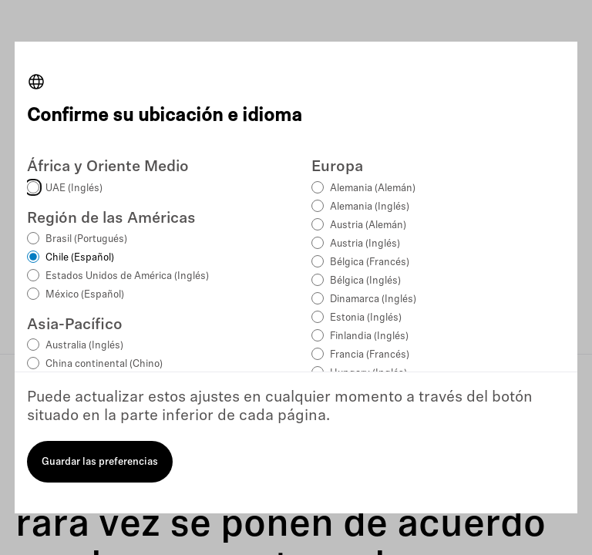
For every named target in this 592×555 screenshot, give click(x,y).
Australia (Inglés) (84, 346)
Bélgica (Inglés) (365, 281)
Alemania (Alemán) (372, 188)
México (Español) (84, 295)
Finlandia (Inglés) (369, 336)
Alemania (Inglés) (369, 207)
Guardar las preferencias (100, 462)
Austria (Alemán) (368, 225)
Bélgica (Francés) (369, 262)
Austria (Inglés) (365, 244)
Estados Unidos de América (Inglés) (127, 276)
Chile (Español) (79, 258)
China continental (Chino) (104, 364)
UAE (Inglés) (74, 188)
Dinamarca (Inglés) (373, 299)
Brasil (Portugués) (86, 239)
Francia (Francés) (369, 355)
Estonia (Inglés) (366, 318)
